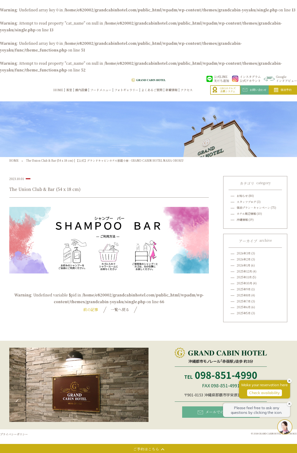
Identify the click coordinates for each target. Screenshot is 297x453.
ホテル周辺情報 (246, 213)
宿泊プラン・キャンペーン (253, 207)
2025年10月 (244, 283)
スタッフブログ (246, 202)
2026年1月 (243, 265)
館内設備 (81, 95)
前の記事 (90, 309)
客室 (69, 95)
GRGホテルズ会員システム (224, 94)
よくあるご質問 (151, 95)
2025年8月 (244, 295)
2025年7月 (244, 301)
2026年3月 (244, 253)
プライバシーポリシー (14, 434)
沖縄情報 (242, 220)
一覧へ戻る (120, 309)
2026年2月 (244, 259)
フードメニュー (100, 95)
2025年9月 (244, 289)
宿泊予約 (283, 94)
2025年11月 (244, 277)
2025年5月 (244, 313)
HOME (58, 95)
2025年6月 (244, 307)
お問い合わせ (254, 94)
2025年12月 (244, 271)
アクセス (187, 95)
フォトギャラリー (126, 95)
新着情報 (171, 95)
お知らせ (242, 196)
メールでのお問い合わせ (222, 411)
